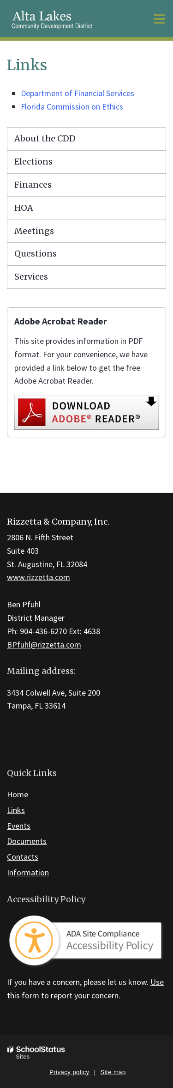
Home (17, 794)
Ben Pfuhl (24, 604)
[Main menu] (159, 18)
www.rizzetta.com (38, 577)
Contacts (22, 856)
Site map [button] (113, 1072)
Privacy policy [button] (69, 1072)
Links (16, 810)
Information (28, 872)
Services (31, 276)
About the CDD (45, 138)
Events (18, 825)
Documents (27, 841)
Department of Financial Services (77, 93)
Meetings (34, 231)
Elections (33, 161)
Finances (33, 184)
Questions (35, 253)
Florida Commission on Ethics (72, 106)
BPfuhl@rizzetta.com (44, 644)
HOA (23, 207)
